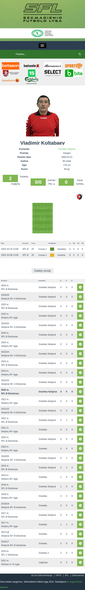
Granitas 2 (42, 249)
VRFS (58, 575)
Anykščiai (61, 255)
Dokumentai (78, 575)
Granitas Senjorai (66, 149)
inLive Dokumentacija (41, 575)
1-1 (52, 255)
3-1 (52, 249)
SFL (67, 575)
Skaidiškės (62, 249)
